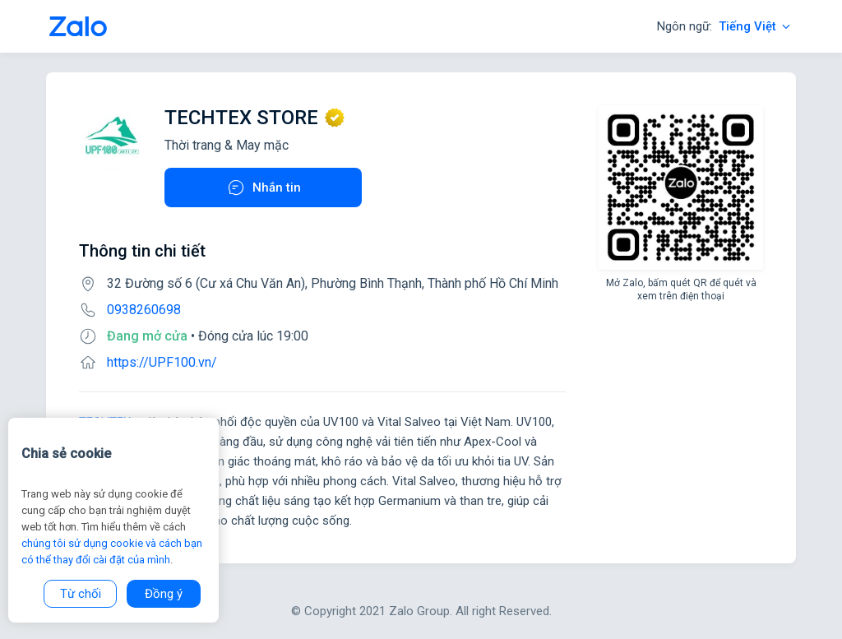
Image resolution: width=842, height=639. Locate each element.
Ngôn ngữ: (725, 26)
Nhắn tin (263, 187)
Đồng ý (164, 593)
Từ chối (80, 593)
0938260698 (144, 309)
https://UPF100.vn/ (162, 362)
